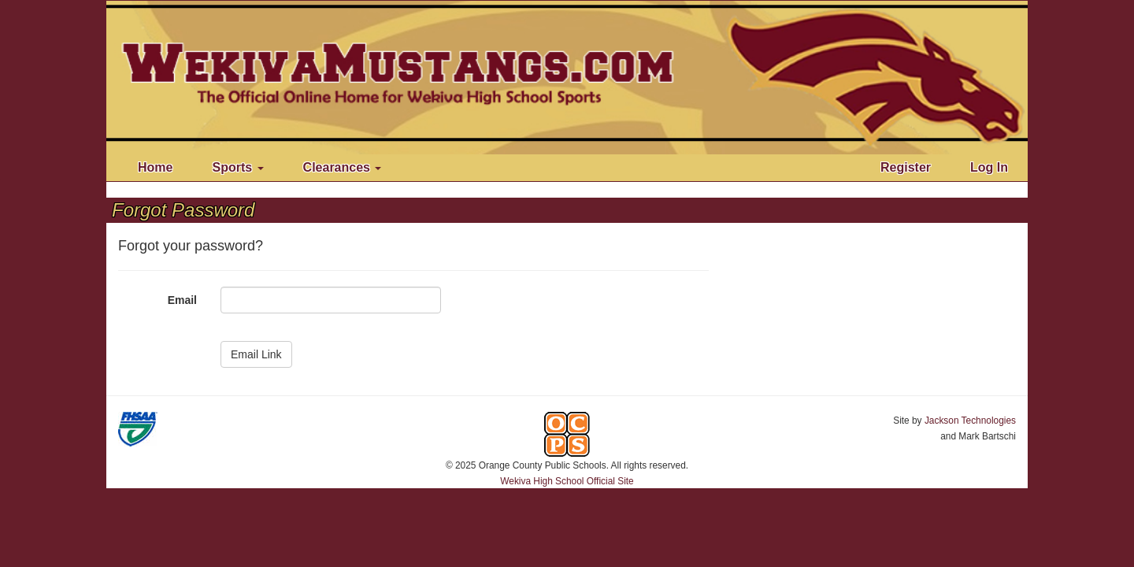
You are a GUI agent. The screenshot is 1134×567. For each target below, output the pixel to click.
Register (905, 167)
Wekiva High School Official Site (566, 481)
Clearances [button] (342, 167)
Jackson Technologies (970, 420)
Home (155, 167)
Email (182, 300)
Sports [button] (237, 167)
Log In (989, 167)
